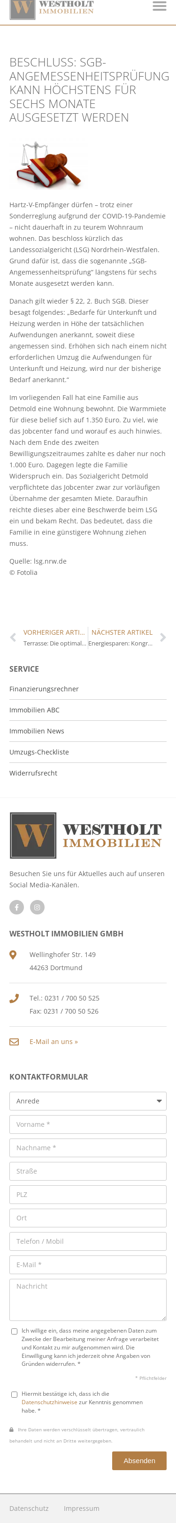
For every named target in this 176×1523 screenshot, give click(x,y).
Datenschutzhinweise (49, 1402)
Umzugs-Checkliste (39, 751)
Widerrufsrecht (33, 773)
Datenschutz (29, 1508)
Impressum (81, 1508)
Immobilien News (36, 730)
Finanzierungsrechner (44, 688)
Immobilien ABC (34, 709)
